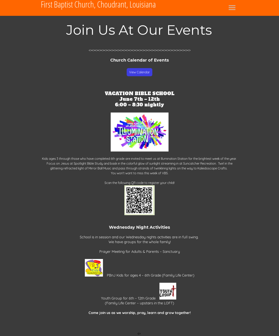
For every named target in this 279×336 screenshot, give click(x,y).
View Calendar (139, 72)
